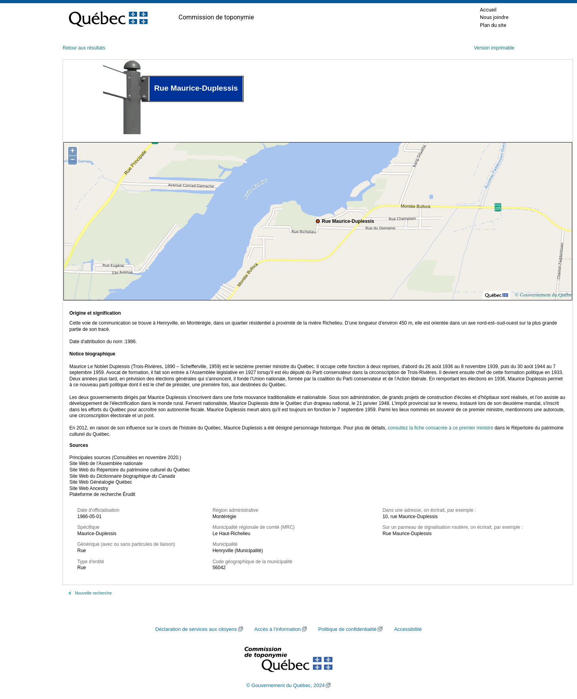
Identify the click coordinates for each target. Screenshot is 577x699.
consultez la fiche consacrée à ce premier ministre (440, 428)
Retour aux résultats (84, 48)
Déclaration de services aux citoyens (196, 629)
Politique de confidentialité (347, 629)
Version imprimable (494, 48)
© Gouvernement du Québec (544, 295)
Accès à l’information (277, 629)
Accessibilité (408, 629)
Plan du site (493, 25)
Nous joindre (494, 17)
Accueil (488, 10)
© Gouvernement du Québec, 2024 (285, 685)
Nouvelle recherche (93, 593)
